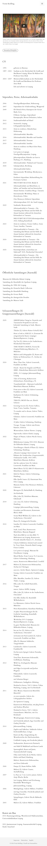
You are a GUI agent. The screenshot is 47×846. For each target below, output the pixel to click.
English (31, 840)
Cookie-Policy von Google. (11, 44)
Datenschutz (24, 840)
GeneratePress (33, 843)
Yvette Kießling (8, 4)
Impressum (16, 840)
